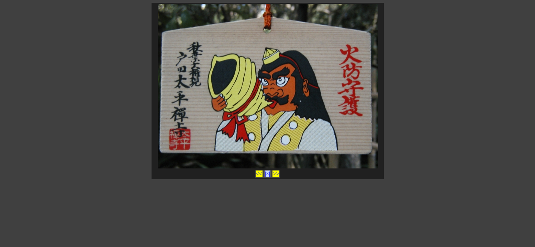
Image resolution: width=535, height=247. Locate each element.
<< (259, 174)
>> (276, 174)
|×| (267, 174)
